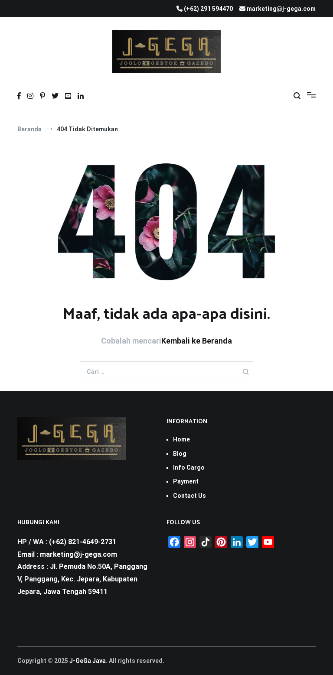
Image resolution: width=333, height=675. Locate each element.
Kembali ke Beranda (196, 340)
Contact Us (189, 495)
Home (181, 439)
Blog (179, 453)
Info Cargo (189, 467)
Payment (186, 481)
